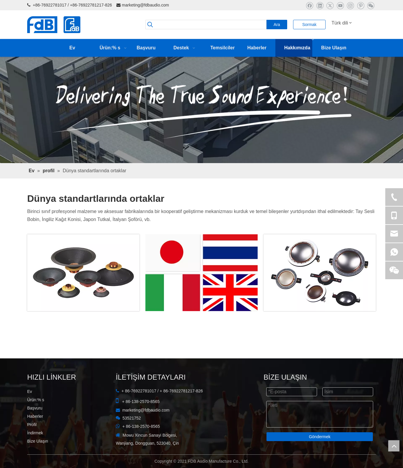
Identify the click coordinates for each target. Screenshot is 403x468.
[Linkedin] (320, 5)
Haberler (35, 416)
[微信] (370, 5)
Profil (32, 424)
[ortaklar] (201, 272)
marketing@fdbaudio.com (145, 5)
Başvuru (34, 408)
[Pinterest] (360, 5)
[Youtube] (340, 5)
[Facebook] (309, 5)
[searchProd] (205, 24)
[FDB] (320, 272)
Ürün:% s (35, 399)
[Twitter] (330, 5)
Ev (29, 391)
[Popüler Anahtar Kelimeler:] (276, 24)
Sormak (309, 24)
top (393, 445)
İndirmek (35, 432)
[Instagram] (350, 5)
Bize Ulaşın (37, 441)
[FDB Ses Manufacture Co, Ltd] (83, 272)
